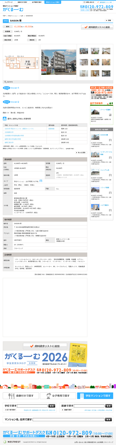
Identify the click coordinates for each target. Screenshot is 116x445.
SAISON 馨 (104, 135)
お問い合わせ (89, 2)
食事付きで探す (22, 2)
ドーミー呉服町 (105, 110)
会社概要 (100, 442)
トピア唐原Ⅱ (104, 205)
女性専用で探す (58, 395)
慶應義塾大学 (36, 410)
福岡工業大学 (9, 142)
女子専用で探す (36, 2)
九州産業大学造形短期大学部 (14, 135)
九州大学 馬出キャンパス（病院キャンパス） (19, 129)
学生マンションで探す (52, 2)
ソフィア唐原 (104, 187)
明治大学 (45, 410)
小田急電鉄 (101, 410)
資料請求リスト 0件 (106, 2)
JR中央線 (87, 410)
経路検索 (51, 129)
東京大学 (52, 410)
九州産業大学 (9, 132)
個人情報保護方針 (90, 442)
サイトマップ (108, 442)
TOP (9, 2)
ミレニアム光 (104, 170)
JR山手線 (109, 410)
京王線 (94, 410)
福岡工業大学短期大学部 (13, 139)
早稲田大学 (27, 410)
